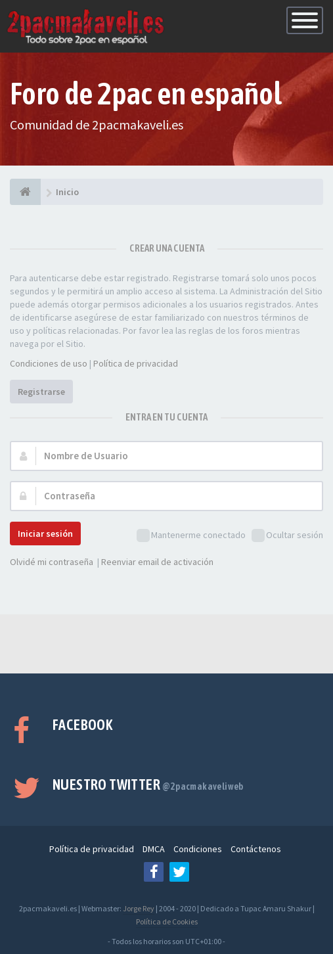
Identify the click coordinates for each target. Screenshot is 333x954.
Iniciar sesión (45, 533)
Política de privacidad (135, 363)
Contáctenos (256, 849)
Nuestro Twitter (148, 784)
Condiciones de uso (48, 363)
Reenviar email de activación (157, 562)
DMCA (154, 849)
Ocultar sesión (287, 536)
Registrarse (41, 392)
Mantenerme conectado (191, 536)
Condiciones (197, 849)
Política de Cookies (167, 921)
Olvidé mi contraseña (51, 562)
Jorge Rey (138, 908)
